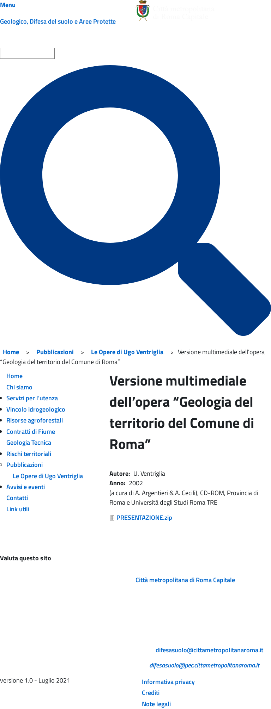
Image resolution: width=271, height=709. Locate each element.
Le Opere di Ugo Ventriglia (127, 352)
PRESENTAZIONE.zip (144, 517)
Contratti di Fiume (30, 431)
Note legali (156, 704)
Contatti (17, 498)
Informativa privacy (168, 681)
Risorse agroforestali (34, 420)
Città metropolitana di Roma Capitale (185, 580)
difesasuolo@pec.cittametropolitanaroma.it (204, 665)
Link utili (17, 509)
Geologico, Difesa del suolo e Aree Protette (58, 21)
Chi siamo (19, 387)
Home (11, 352)
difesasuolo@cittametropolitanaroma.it (209, 650)
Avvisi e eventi (25, 487)
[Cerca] (135, 200)
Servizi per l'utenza (32, 398)
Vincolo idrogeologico (35, 409)
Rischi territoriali (28, 453)
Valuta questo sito (25, 558)
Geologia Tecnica (28, 442)
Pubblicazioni (55, 352)
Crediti (150, 692)
